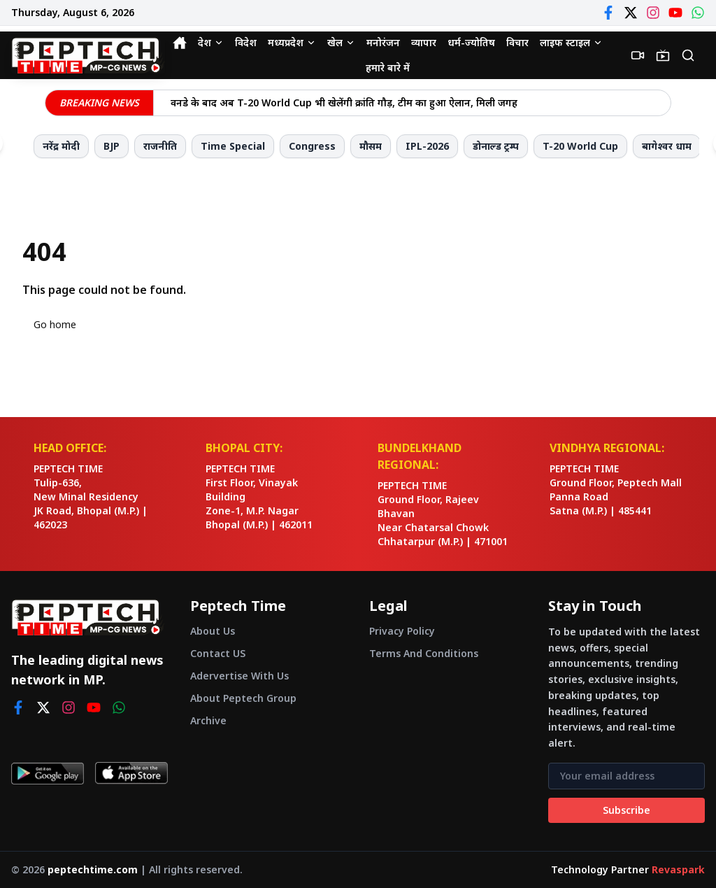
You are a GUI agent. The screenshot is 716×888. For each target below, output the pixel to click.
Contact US (217, 653)
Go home (55, 324)
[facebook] (18, 707)
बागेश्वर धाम (667, 146)
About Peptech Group (243, 698)
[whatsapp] (119, 707)
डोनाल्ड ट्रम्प (496, 146)
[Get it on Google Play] (47, 773)
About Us (212, 630)
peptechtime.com (93, 869)
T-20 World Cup (580, 146)
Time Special (233, 146)
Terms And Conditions (423, 653)
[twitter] (43, 707)
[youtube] (94, 707)
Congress (312, 146)
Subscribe (626, 810)
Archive (208, 720)
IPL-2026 (427, 146)
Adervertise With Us (239, 675)
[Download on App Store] (131, 773)
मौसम (370, 146)
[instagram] (69, 707)
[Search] (688, 55)
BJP (111, 146)
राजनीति (160, 146)
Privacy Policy (402, 630)
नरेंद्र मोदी (61, 146)
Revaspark (678, 869)
